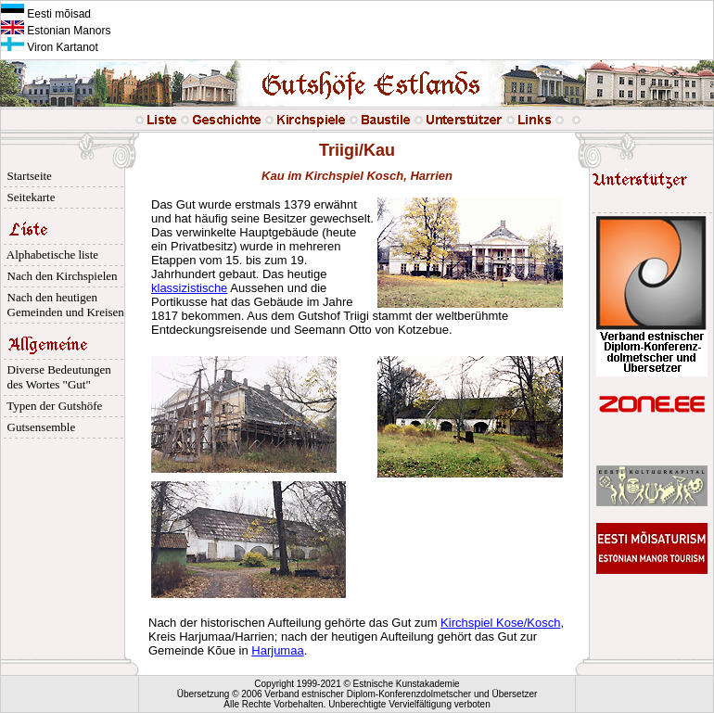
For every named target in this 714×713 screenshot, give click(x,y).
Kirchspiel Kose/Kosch (500, 623)
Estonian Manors (55, 30)
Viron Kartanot (49, 47)
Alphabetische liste (49, 254)
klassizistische (189, 288)
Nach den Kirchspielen (59, 276)
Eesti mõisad (46, 13)
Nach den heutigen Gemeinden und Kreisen (62, 304)
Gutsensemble (38, 427)
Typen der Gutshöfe (51, 406)
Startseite (26, 176)
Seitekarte (28, 197)
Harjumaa (277, 650)
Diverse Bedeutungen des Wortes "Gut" (56, 377)
